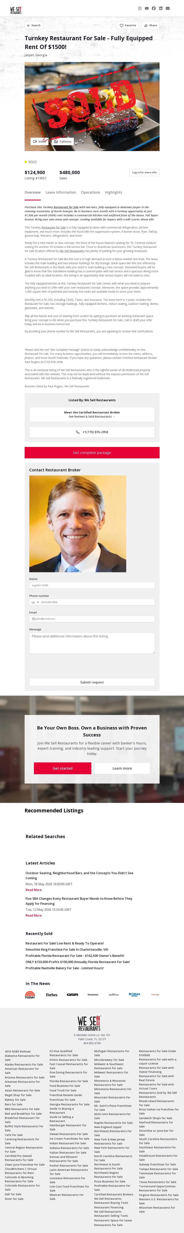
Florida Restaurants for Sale (69, 1081)
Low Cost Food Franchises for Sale (69, 1188)
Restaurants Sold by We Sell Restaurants (158, 1095)
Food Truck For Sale (63, 1090)
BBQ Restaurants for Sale (22, 1109)
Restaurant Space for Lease (113, 1220)
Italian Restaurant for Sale (68, 1152)
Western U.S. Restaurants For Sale (159, 1201)
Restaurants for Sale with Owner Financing (156, 1070)
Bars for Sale (13, 1104)
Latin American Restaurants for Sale (69, 1172)
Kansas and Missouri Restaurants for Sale (64, 1159)
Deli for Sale (13, 1194)
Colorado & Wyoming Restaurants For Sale (19, 1179)
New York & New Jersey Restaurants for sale (109, 1141)
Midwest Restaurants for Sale (111, 1074)
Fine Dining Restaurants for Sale (68, 1074)
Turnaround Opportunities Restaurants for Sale (157, 1188)
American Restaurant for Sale (22, 1071)
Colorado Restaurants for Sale (22, 1187)
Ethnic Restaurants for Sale (68, 1060)
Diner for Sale (14, 1199)
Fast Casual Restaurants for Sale (69, 1066)
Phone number (39, 596)
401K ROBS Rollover (18, 1051)
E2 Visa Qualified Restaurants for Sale (64, 1053)
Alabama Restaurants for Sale (22, 1058)
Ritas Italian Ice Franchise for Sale (159, 1111)
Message (35, 629)
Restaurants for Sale (108, 1225)
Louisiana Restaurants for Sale (67, 1180)
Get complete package (92, 452)
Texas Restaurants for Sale (157, 1182)
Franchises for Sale (62, 1100)
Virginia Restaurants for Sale (159, 1195)
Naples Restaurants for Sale (113, 1123)
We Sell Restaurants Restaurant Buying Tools (111, 1201)
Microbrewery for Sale (109, 1060)
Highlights (113, 192)
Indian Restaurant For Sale (68, 1143)
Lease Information (61, 192)
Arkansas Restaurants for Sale (22, 1084)
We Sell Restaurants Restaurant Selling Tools (111, 1214)
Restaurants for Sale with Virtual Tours (156, 1086)
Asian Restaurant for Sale (22, 1090)
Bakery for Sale (15, 1100)
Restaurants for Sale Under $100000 (157, 1053)
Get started (63, 768)
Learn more (122, 768)
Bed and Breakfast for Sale (23, 1113)
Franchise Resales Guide (66, 1095)
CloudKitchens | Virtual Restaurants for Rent (21, 1171)
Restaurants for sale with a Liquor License (157, 1061)
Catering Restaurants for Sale (22, 1141)
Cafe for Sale (14, 1135)
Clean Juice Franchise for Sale (25, 1164)
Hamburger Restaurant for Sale (68, 1127)
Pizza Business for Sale (109, 1181)
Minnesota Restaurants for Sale (112, 1091)
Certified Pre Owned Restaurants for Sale (19, 1158)
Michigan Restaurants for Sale (111, 1053)
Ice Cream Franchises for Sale (69, 1138)
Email (33, 612)
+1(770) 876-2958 (92, 432)
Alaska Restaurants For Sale (24, 1064)
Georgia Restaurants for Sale (69, 1104)
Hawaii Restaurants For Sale (69, 1134)
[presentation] (58, 666)
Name (33, 579)
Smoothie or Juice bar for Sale (156, 1133)
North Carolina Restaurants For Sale (113, 1158)
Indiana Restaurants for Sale (69, 1148)
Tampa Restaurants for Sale (158, 1169)
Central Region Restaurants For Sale (24, 1149)
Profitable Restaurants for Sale (112, 1188)
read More (34, 890)
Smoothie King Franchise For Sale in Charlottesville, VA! (67, 949)
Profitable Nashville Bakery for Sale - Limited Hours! (65, 968)
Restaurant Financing (109, 1207)
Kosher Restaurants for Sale (69, 1165)
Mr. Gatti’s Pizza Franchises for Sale (112, 1108)
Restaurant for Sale (66, 207)
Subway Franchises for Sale (157, 1164)
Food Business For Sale (65, 1086)
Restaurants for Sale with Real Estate (156, 1078)
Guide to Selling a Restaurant (61, 1119)
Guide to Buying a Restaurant (62, 1110)
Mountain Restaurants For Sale (112, 1099)
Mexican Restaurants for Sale (67, 1197)
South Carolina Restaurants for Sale (158, 1141)
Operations (90, 192)
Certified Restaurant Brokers (113, 1194)
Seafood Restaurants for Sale (156, 1124)
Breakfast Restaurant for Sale (22, 1120)
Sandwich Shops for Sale (155, 1118)
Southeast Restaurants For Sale (157, 1149)
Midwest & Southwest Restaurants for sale (109, 1066)
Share (150, 25)
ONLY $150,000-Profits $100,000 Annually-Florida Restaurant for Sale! (78, 962)
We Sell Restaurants (72, 251)
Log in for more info (144, 172)
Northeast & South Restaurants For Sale (108, 1166)
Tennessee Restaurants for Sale (157, 1175)
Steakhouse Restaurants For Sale (158, 1158)
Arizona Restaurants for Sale (24, 1077)
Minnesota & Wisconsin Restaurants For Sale (110, 1083)
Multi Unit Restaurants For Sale (112, 1116)
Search (34, 25)
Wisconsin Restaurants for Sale (157, 1209)
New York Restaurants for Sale (112, 1150)
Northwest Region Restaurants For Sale (108, 1175)
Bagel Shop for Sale (18, 1095)
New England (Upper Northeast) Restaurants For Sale (113, 1131)
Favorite (128, 25)
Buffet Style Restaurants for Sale (24, 1128)
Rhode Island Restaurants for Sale (156, 1103)
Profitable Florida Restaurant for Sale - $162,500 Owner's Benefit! (75, 956)
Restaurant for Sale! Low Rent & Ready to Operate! (65, 943)
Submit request (92, 682)
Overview (33, 192)
